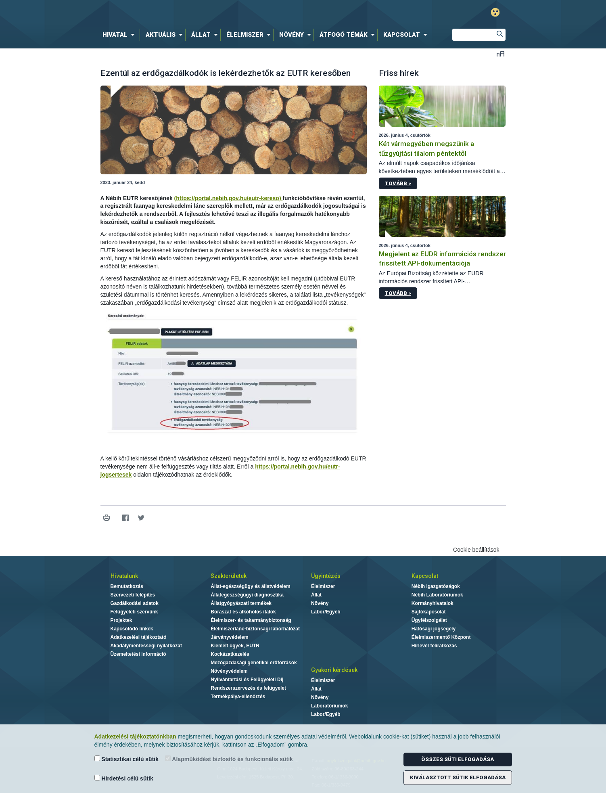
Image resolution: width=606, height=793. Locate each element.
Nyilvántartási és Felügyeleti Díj (247, 679)
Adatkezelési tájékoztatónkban (135, 736)
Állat (316, 595)
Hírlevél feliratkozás (434, 646)
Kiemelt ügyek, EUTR (235, 646)
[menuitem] (120, 35)
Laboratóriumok (329, 706)
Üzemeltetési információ (138, 654)
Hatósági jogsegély (434, 629)
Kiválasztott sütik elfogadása (458, 777)
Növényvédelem (229, 671)
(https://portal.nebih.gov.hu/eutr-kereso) (228, 198)
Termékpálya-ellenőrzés (238, 696)
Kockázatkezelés (230, 654)
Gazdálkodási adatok (135, 603)
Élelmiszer (323, 586)
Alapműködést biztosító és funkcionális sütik (229, 758)
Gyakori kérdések (334, 670)
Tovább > (398, 183)
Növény (319, 603)
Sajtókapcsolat (429, 612)
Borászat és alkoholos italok (243, 612)
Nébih (217, 12)
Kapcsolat (425, 576)
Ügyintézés (326, 576)
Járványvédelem (229, 637)
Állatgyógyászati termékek (241, 603)
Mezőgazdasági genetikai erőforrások (254, 662)
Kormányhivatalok (432, 603)
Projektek (121, 620)
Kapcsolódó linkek (132, 629)
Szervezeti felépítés (133, 595)
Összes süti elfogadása (457, 759)
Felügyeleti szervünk (134, 612)
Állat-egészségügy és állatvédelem (250, 586)
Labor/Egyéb (326, 612)
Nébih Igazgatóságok (436, 586)
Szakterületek (229, 576)
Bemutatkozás (127, 586)
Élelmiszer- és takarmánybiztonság (251, 620)
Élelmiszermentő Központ (441, 637)
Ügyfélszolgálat (429, 620)
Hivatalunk (124, 576)
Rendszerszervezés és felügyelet (248, 688)
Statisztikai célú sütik (126, 758)
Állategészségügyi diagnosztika (247, 595)
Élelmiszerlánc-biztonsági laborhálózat (255, 629)
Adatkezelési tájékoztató (139, 637)
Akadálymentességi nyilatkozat (146, 646)
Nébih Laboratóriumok (437, 595)
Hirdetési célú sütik (123, 778)
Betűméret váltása (500, 53)
